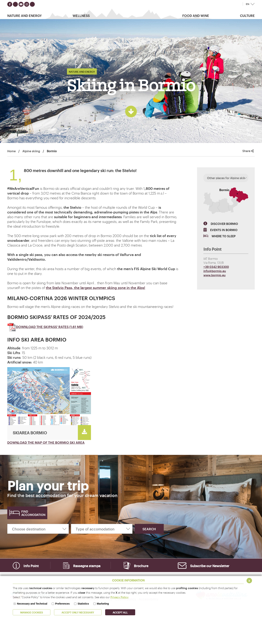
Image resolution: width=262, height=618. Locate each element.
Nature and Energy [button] (24, 15)
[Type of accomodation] (101, 529)
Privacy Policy (119, 597)
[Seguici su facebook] (9, 4)
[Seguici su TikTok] (32, 4)
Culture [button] (247, 15)
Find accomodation (33, 513)
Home (11, 151)
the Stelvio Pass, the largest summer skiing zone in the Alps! (95, 287)
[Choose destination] (38, 529)
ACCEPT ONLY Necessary (77, 612)
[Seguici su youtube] (21, 4)
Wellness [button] (81, 15)
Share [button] (248, 151)
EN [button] (247, 4)
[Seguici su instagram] (26, 4)
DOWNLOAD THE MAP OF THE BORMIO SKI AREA (46, 442)
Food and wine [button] (195, 15)
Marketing (103, 603)
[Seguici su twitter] (15, 4)
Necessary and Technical (32, 603)
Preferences (62, 603)
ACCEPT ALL (120, 612)
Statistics (83, 603)
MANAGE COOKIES (31, 612)
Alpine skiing (31, 151)
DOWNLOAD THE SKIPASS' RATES (45, 326)
